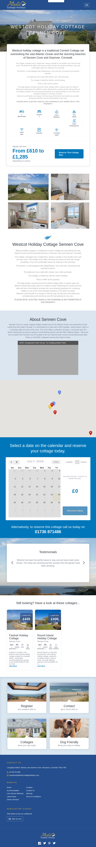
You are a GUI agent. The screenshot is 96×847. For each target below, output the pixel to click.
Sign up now (15, 819)
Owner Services (13, 799)
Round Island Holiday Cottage (47, 637)
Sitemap (29, 793)
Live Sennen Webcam (15, 793)
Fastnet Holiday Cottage (18, 637)
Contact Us (30, 790)
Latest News (11, 797)
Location (29, 787)
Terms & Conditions (33, 797)
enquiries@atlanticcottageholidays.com (23, 775)
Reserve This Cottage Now (69, 153)
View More (13, 666)
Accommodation (13, 790)
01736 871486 (13, 772)
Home (9, 787)
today (55, 462)
